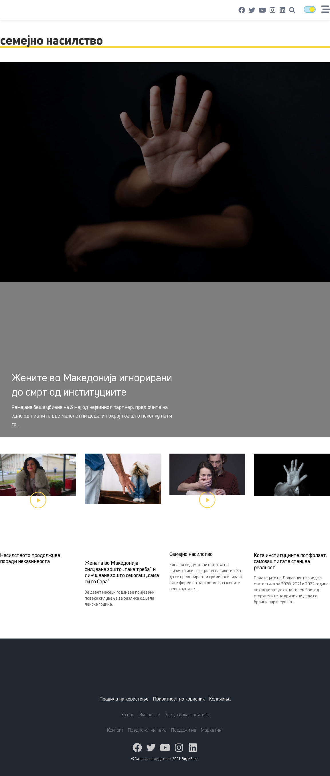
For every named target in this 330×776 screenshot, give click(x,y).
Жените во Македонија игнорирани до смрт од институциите (91, 384)
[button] (292, 10)
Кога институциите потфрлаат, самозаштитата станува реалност (290, 561)
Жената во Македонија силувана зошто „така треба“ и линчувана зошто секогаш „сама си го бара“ (122, 572)
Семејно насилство (191, 553)
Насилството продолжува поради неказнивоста (30, 558)
